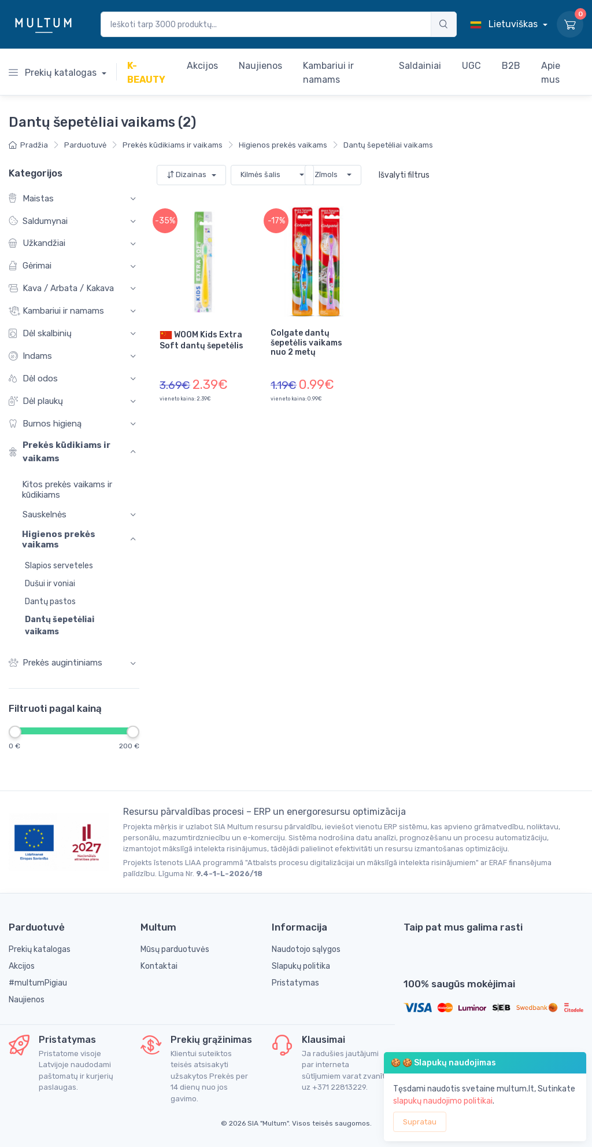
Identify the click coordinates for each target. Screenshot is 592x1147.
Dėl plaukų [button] (36, 401)
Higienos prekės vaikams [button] (58, 539)
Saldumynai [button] (38, 221)
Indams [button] (30, 355)
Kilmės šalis (260, 174)
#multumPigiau (38, 983)
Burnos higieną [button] (45, 423)
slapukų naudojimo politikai (443, 1101)
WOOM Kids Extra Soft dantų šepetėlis (201, 340)
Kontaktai (158, 966)
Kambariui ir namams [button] (56, 311)
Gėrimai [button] (30, 266)
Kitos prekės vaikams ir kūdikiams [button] (60, 489)
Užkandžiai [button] (37, 243)
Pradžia (28, 145)
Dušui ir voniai (50, 584)
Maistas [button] (31, 198)
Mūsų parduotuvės (174, 949)
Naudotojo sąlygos (306, 949)
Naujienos (27, 1000)
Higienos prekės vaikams (283, 145)
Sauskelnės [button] (44, 514)
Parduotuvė (85, 145)
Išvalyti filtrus (404, 175)
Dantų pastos (50, 601)
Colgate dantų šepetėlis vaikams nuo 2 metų (306, 343)
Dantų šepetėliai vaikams (388, 145)
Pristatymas (295, 983)
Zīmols (326, 174)
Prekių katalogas (54, 72)
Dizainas (187, 174)
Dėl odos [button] (33, 378)
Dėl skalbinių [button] (40, 333)
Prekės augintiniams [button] (55, 663)
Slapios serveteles (59, 566)
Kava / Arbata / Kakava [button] (61, 288)
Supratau (419, 1121)
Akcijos (22, 966)
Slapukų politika (301, 966)
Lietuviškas (505, 24)
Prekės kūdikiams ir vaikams (173, 145)
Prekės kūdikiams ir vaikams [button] (59, 452)
